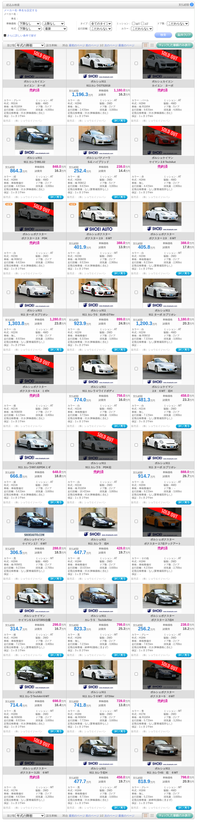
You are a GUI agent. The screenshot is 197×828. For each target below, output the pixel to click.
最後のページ (126, 45)
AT (146, 24)
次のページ (111, 45)
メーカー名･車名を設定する (20, 10)
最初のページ (77, 45)
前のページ (92, 45)
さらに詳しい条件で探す (21, 35)
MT (138, 24)
